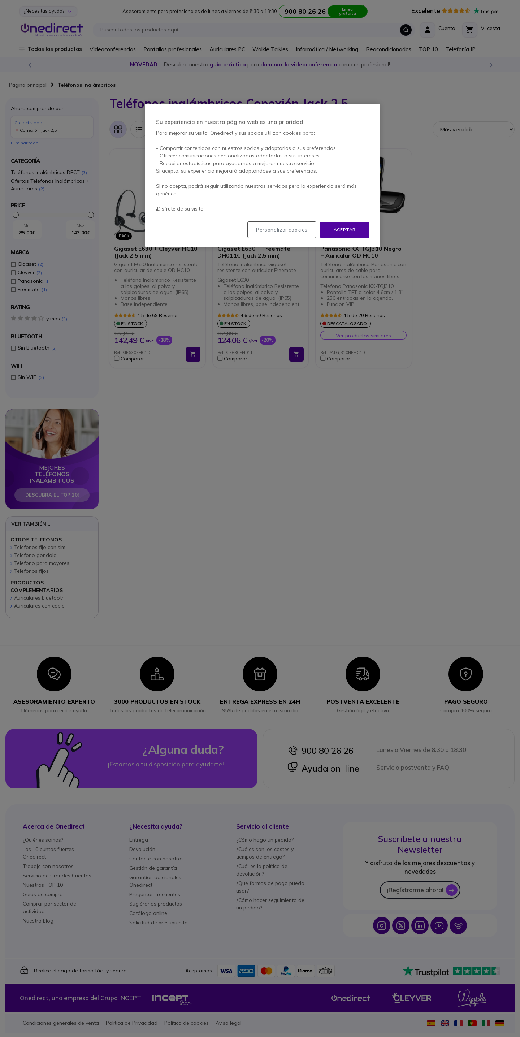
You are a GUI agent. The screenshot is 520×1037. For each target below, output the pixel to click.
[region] (262, 175)
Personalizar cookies (282, 230)
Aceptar (345, 229)
